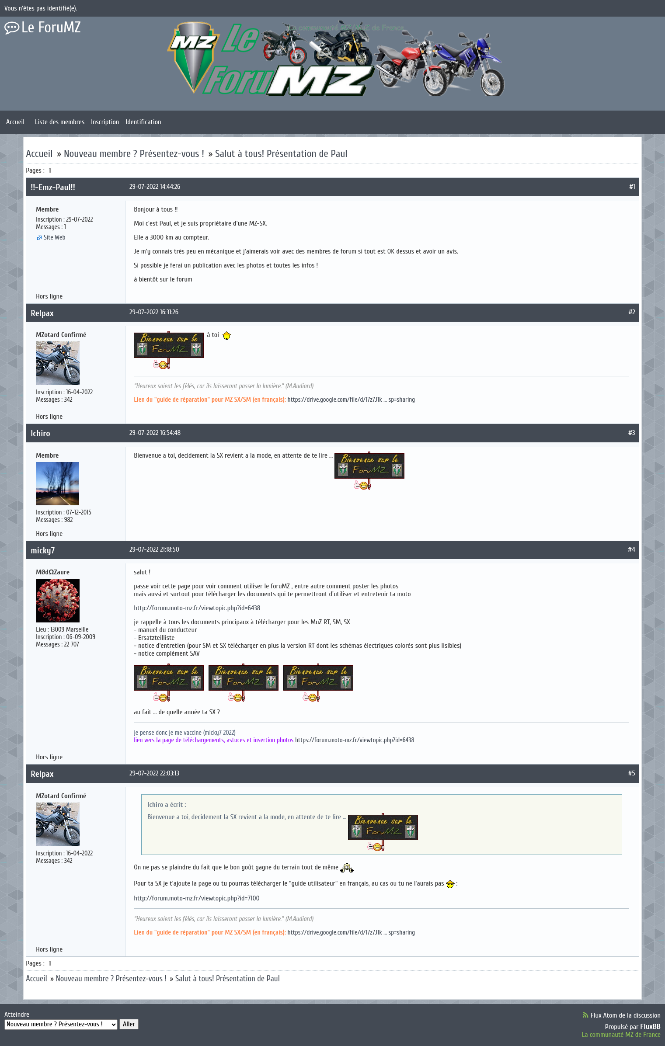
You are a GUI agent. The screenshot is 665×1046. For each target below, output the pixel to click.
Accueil (15, 122)
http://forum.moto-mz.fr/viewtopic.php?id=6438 (197, 608)
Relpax (42, 313)
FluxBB (650, 1026)
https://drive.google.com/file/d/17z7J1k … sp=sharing (351, 399)
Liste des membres (59, 122)
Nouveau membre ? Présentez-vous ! (134, 154)
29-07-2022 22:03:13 (154, 773)
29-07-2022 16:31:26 (153, 312)
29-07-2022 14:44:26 (154, 187)
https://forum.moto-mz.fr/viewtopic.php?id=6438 (354, 740)
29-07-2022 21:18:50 (154, 549)
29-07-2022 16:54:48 (155, 433)
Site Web (54, 237)
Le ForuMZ (51, 27)
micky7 (43, 551)
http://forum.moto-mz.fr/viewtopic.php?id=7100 (197, 898)
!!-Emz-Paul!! (53, 187)
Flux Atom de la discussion (626, 1015)
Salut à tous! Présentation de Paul (281, 154)
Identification (143, 122)
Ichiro (40, 433)
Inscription (105, 122)
